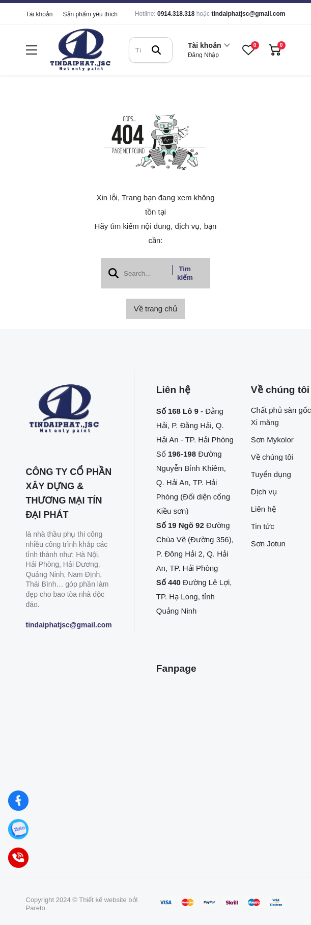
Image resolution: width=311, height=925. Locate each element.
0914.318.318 (175, 13)
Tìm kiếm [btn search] (185, 273)
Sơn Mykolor (272, 439)
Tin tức (262, 526)
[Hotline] (18, 858)
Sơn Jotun (268, 543)
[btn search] (156, 50)
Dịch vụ (264, 491)
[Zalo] (18, 829)
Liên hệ (263, 509)
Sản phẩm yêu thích (90, 14)
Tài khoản (39, 14)
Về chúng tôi (272, 457)
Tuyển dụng (271, 474)
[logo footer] (69, 410)
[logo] (80, 50)
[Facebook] (18, 800)
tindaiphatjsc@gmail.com (248, 13)
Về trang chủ (155, 308)
